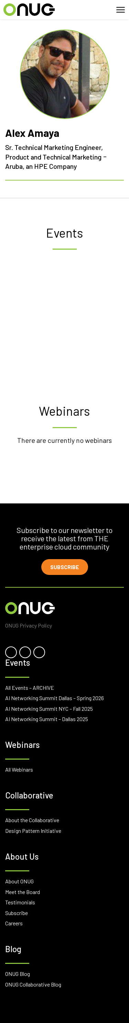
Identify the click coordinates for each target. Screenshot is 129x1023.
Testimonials (20, 902)
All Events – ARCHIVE (29, 687)
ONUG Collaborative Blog (33, 984)
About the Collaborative (32, 820)
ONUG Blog (17, 973)
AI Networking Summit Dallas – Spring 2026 (54, 698)
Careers (14, 923)
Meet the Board (22, 892)
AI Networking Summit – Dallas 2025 (46, 719)
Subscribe (64, 567)
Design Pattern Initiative (33, 830)
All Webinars (19, 769)
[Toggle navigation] (120, 10)
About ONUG (19, 881)
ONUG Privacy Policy (28, 625)
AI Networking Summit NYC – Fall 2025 (49, 708)
